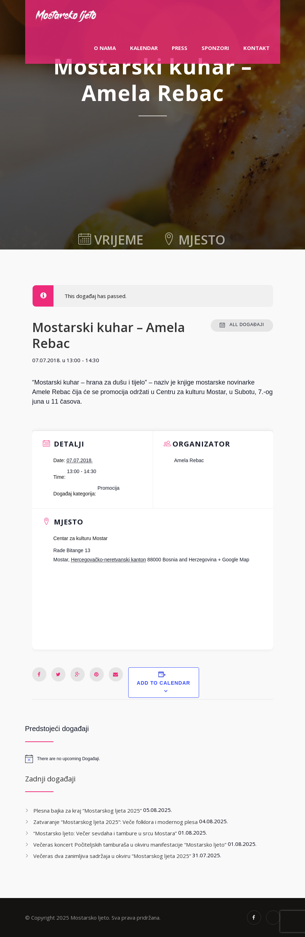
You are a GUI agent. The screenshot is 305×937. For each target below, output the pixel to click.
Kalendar (144, 47)
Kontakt (256, 47)
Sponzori (215, 47)
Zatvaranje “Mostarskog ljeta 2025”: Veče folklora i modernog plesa (115, 821)
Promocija (108, 488)
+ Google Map (233, 559)
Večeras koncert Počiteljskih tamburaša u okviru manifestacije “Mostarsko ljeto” (129, 844)
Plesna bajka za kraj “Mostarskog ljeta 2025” (87, 810)
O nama (105, 47)
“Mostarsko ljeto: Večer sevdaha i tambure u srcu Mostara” (105, 833)
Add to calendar (163, 683)
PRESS (179, 47)
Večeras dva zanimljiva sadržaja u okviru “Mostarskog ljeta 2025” (112, 855)
